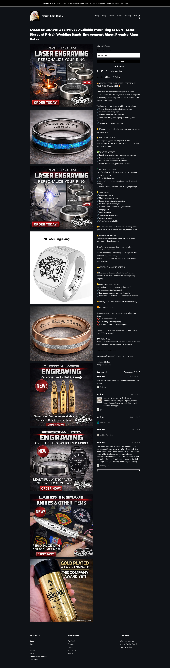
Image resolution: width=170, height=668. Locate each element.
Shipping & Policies (113, 77)
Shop (97, 15)
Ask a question (116, 71)
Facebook (71, 641)
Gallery (128, 15)
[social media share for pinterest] (107, 71)
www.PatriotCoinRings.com (108, 350)
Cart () (137, 15)
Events (119, 15)
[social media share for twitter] (102, 71)
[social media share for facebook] (98, 71)
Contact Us (34, 659)
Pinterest (71, 644)
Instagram (72, 647)
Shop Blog (72, 650)
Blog (104, 15)
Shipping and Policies (38, 656)
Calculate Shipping (104, 50)
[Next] (139, 471)
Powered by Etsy (126, 647)
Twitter (71, 653)
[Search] (139, 18)
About (111, 15)
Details (100, 77)
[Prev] (97, 471)
